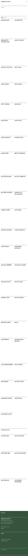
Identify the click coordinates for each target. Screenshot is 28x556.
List (5, 17)
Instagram (3, 549)
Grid (2, 17)
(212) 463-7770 (5, 527)
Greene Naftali (6, 1)
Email (2, 528)
